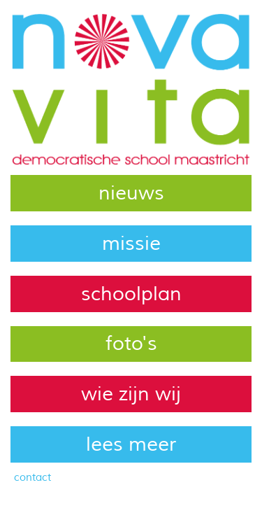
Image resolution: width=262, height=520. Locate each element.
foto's (131, 343)
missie (131, 243)
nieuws (131, 193)
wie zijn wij (131, 394)
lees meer (131, 444)
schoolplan (131, 294)
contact (32, 477)
